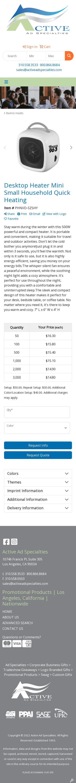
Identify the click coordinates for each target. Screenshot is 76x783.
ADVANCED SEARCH (17, 623)
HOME (7, 611)
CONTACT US (12, 628)
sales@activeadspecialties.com (39, 70)
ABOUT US (10, 617)
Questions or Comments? (21, 637)
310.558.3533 (28, 65)
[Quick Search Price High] (55, 55)
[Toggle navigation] (6, 82)
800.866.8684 (50, 65)
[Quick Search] (14, 55)
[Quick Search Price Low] (36, 55)
